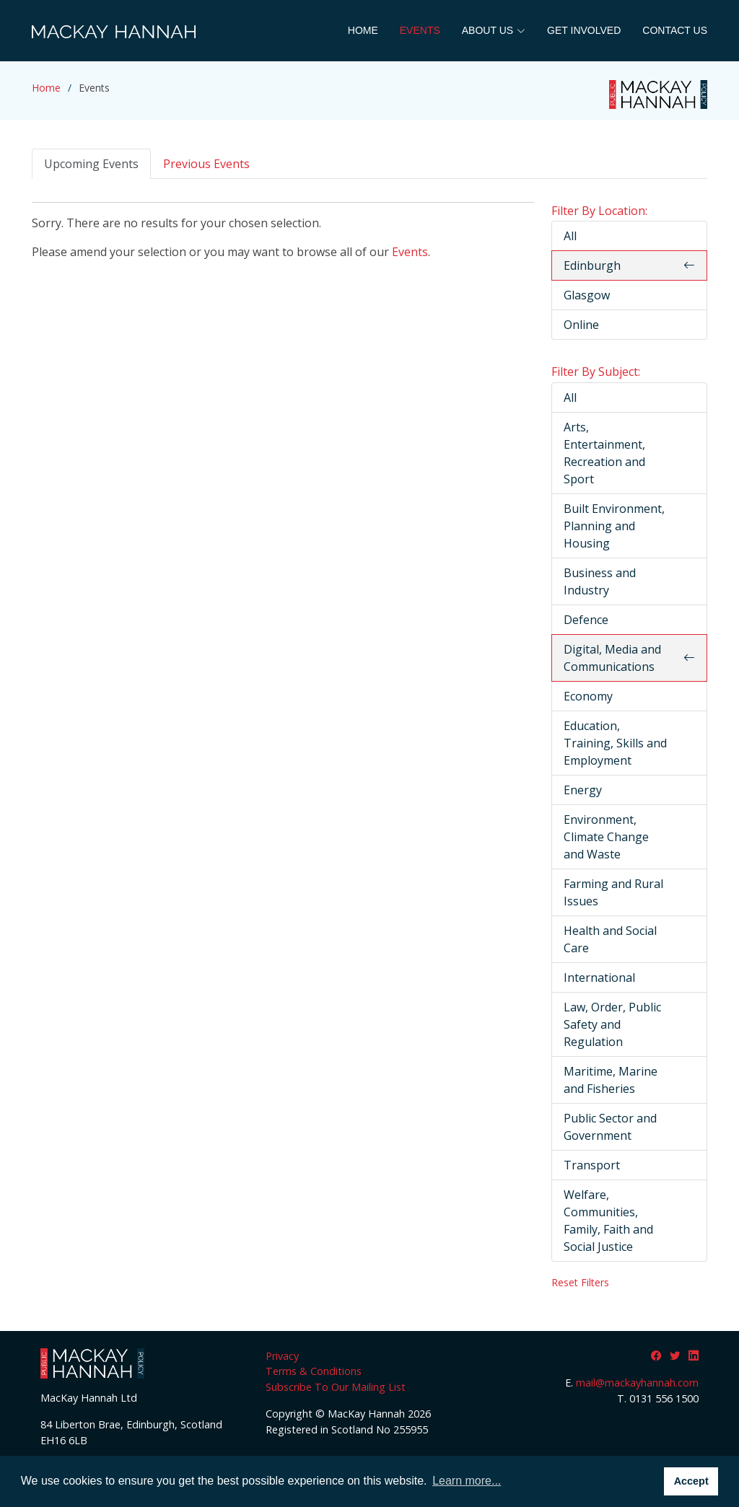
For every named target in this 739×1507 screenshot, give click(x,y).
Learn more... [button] (466, 1481)
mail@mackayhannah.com (637, 1382)
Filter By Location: (599, 211)
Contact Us (674, 30)
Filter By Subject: (595, 371)
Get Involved (584, 30)
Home (363, 30)
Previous (206, 163)
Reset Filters (580, 1282)
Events (420, 30)
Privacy (282, 1356)
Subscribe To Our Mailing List (336, 1387)
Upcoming (91, 163)
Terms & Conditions (314, 1371)
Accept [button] (691, 1481)
